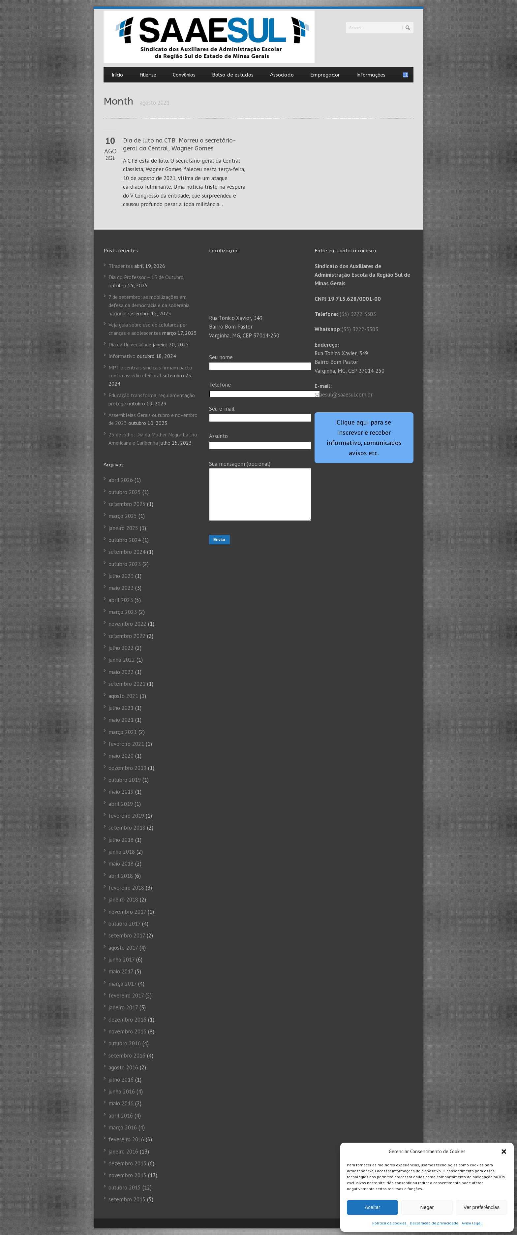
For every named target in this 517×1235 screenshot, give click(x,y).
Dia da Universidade (129, 344)
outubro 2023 (124, 564)
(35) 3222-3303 (360, 329)
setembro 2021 (126, 683)
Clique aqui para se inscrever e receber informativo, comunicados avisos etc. (364, 437)
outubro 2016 (124, 1043)
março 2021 (122, 732)
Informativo (122, 356)
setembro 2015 (126, 1199)
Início (117, 75)
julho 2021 (121, 708)
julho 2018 (121, 839)
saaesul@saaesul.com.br (344, 394)
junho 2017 (121, 959)
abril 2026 (120, 480)
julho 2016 (121, 1079)
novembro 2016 (127, 1031)
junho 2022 (121, 659)
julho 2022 (121, 647)
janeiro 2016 (123, 1151)
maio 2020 (121, 755)
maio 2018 (121, 863)
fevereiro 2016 (126, 1139)
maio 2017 (120, 971)
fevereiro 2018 (126, 887)
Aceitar (372, 1207)
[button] (504, 1151)
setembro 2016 (126, 1055)
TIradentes (120, 266)
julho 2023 (121, 576)
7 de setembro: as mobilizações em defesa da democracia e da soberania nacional (149, 305)
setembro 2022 (126, 636)
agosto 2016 (123, 1067)
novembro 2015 (127, 1175)
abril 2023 (120, 600)
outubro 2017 (124, 923)
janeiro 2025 (123, 528)
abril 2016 (120, 1115)
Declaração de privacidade (434, 1222)
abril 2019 (120, 804)
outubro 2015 (124, 1187)
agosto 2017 (123, 947)
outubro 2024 (124, 540)
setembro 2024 (126, 551)
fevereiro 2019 (126, 815)
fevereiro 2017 (126, 995)
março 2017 (122, 983)
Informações (370, 75)
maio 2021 (121, 719)
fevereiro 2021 (126, 743)
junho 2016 (121, 1091)
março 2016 (122, 1127)
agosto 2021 (123, 696)
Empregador (325, 75)
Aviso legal (472, 1222)
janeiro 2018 (123, 899)
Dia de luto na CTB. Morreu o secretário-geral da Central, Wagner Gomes (179, 144)
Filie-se (147, 75)
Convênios (184, 75)
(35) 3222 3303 (358, 314)
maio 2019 (121, 791)
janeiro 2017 (123, 1007)
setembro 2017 (126, 935)
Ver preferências (482, 1207)
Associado (282, 75)
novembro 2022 (127, 623)
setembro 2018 (126, 827)
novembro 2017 (127, 911)
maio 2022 (121, 672)
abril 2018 (120, 875)
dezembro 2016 (127, 1019)
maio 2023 (121, 587)
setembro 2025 (126, 504)
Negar (427, 1207)
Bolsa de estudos (233, 75)
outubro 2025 (124, 492)
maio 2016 (121, 1103)
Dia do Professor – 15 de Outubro (146, 277)
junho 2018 (121, 851)
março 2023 (122, 612)
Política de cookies (389, 1222)
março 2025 (122, 516)
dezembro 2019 (127, 768)
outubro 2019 (124, 779)
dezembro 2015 (127, 1163)
